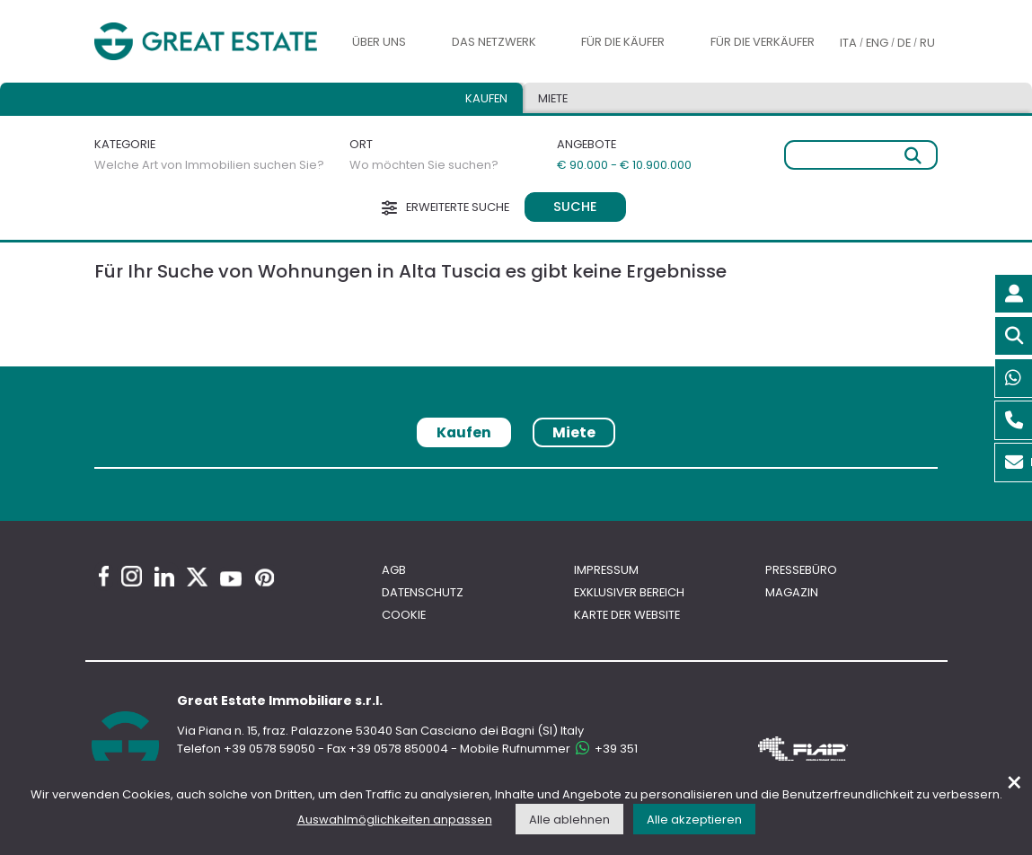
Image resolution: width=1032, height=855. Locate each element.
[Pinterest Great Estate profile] (264, 577)
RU (927, 42)
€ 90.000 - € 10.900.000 (624, 164)
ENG (877, 42)
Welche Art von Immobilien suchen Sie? (209, 164)
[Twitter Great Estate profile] (197, 577)
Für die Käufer (623, 41)
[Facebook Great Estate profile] (103, 576)
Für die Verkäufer (762, 41)
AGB (394, 569)
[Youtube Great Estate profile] (231, 579)
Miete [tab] (553, 98)
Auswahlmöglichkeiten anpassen (394, 819)
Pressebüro (801, 569)
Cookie (404, 614)
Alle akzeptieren (694, 819)
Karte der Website (627, 614)
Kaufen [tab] (486, 98)
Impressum (606, 569)
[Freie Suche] (860, 155)
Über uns (379, 41)
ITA (848, 42)
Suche (575, 207)
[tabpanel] (515, 474)
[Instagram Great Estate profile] (131, 576)
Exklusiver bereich (629, 592)
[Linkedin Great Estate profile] (164, 576)
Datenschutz (422, 592)
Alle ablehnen (569, 819)
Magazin (791, 592)
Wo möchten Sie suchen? (423, 164)
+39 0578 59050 (269, 748)
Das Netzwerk (494, 41)
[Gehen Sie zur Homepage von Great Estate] (205, 41)
